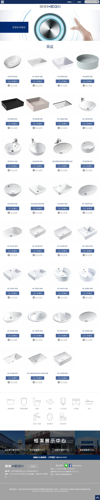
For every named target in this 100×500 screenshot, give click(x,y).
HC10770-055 (12, 77)
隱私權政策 (13, 489)
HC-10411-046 (62, 288)
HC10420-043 (37, 161)
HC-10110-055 (12, 246)
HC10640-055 (12, 119)
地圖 (32, 474)
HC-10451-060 (37, 288)
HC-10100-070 (12, 373)
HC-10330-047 (37, 246)
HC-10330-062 (62, 373)
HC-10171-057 (62, 331)
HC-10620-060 (62, 119)
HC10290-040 (12, 204)
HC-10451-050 (12, 288)
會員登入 (69, 2)
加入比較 (12, 85)
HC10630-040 (62, 77)
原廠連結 (33, 466)
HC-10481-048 (87, 288)
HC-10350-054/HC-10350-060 (37, 373)
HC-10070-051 (87, 204)
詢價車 (79, 2)
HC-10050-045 (87, 331)
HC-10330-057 (62, 246)
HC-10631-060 (37, 77)
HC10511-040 (12, 161)
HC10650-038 (87, 77)
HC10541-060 (62, 204)
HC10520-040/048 (37, 204)
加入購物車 (12, 81)
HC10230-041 (87, 161)
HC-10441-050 (87, 246)
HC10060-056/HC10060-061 (62, 161)
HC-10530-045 (87, 119)
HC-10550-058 (12, 331)
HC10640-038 (37, 119)
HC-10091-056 (37, 331)
